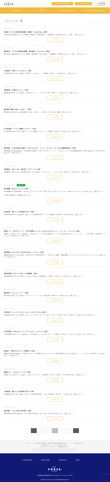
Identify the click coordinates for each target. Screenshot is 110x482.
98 (41, 430)
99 (48, 430)
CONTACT (62, 460)
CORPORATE (27, 460)
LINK (55, 40)
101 (62, 430)
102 (69, 430)
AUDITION (45, 460)
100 (54, 430)
